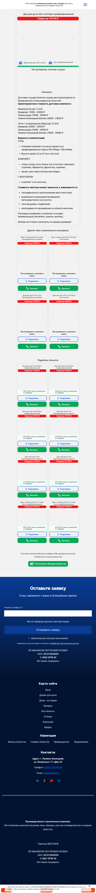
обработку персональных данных (65, 643)
